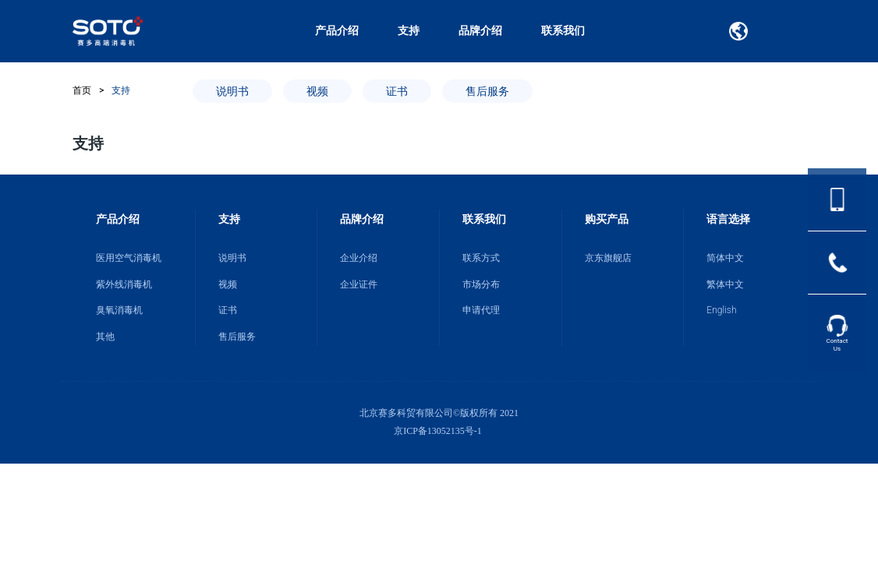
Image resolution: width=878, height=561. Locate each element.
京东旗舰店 (608, 257)
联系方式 (481, 257)
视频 (317, 91)
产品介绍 (337, 30)
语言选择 (728, 219)
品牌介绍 (480, 30)
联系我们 (563, 30)
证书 (397, 91)
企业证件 (358, 284)
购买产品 (606, 219)
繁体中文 (725, 284)
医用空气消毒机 (128, 257)
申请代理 (481, 310)
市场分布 (481, 284)
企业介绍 (358, 257)
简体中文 (725, 257)
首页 (82, 90)
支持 (409, 30)
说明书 (232, 91)
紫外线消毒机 (124, 284)
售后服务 (487, 91)
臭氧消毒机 (119, 310)
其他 (105, 336)
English (721, 310)
